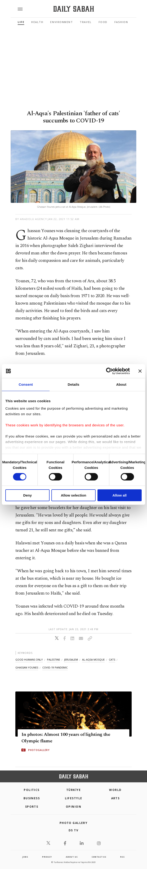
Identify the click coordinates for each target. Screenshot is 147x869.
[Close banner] (140, 371)
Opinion (73, 807)
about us (71, 857)
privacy (47, 857)
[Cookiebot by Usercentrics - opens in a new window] (109, 371)
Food (103, 22)
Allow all (119, 495)
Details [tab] (73, 384)
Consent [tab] (26, 384)
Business (31, 798)
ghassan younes (26, 667)
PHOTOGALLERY (39, 750)
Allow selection (73, 495)
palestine (53, 659)
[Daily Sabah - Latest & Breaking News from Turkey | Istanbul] (73, 9)
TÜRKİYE (73, 790)
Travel (85, 22)
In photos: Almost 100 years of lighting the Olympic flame (65, 737)
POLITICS (32, 790)
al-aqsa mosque (93, 659)
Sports (31, 807)
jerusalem (71, 659)
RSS (122, 857)
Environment (61, 22)
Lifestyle (73, 798)
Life (21, 22)
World (115, 790)
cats (112, 659)
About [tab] (121, 384)
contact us (99, 857)
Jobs (25, 857)
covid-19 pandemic (55, 667)
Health (37, 22)
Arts (115, 798)
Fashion (121, 22)
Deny (27, 495)
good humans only (29, 659)
